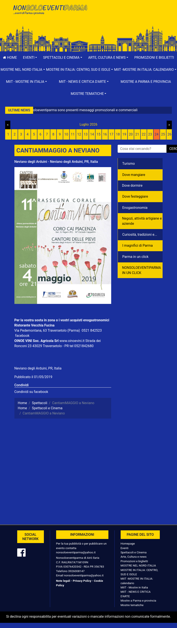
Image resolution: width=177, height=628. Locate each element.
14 (92, 134)
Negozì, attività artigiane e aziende (142, 221)
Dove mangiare (133, 175)
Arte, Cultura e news (134, 556)
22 (144, 134)
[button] (30, 58)
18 (118, 134)
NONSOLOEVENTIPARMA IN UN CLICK (141, 270)
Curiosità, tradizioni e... (139, 234)
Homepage (128, 543)
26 (169, 134)
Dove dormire (132, 185)
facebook (22, 336)
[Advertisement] (127, 17)
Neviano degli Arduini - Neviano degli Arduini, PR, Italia (56, 162)
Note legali (63, 580)
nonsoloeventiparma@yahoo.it (76, 552)
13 (86, 134)
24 (157, 134)
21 (137, 134)
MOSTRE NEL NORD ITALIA (138, 565)
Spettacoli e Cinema (134, 552)
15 (98, 134)
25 (163, 134)
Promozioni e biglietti (134, 561)
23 (150, 134)
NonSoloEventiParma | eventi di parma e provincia (49, 12)
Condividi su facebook (31, 392)
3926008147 (76, 571)
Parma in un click (135, 257)
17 (111, 134)
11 (73, 134)
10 (66, 134)
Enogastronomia (135, 208)
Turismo (128, 164)
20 (131, 134)
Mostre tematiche (132, 605)
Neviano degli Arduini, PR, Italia (38, 368)
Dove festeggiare (135, 196)
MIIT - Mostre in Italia (134, 587)
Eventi (125, 548)
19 (124, 134)
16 (105, 134)
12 (79, 134)
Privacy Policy (82, 580)
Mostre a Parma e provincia (146, 82)
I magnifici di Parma (137, 245)
